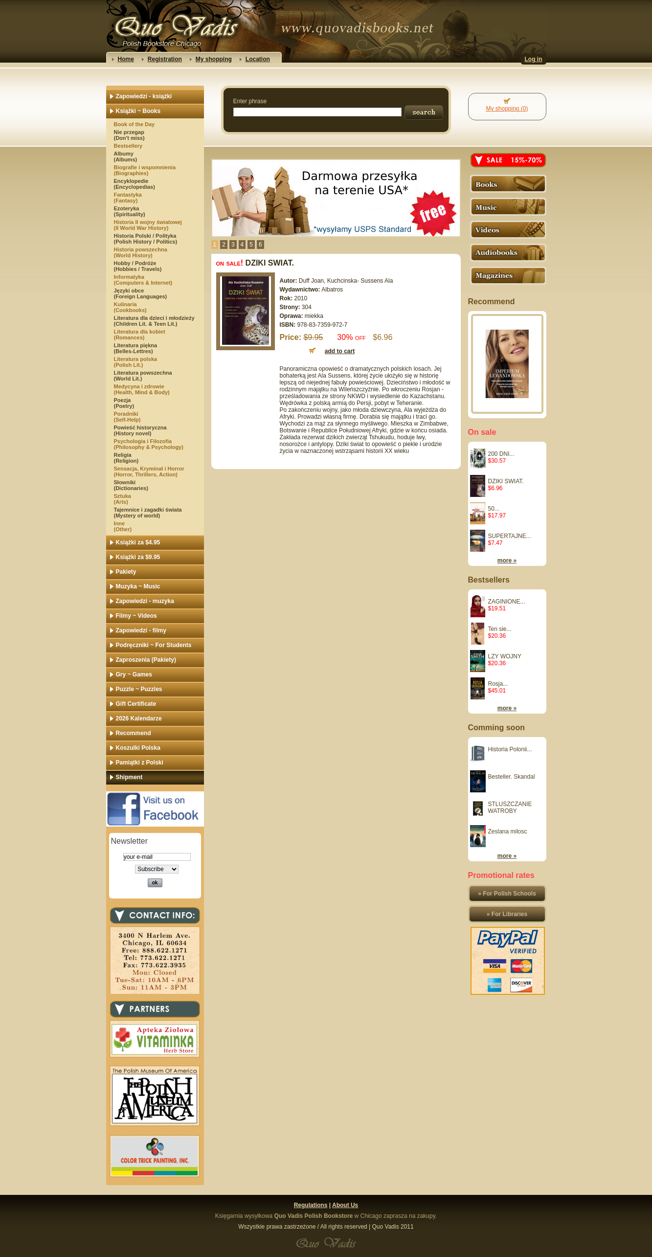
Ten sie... (500, 629)
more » (507, 560)
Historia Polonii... (510, 749)
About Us (345, 1205)
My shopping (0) (507, 108)
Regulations (311, 1205)
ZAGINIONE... (506, 601)
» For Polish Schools (507, 893)
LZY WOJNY (504, 656)
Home (126, 59)
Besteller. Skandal (511, 776)
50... (493, 508)
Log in (533, 59)
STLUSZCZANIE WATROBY (510, 807)
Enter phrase (250, 101)
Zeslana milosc (507, 831)
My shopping (214, 59)
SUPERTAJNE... (509, 536)
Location (258, 59)
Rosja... (498, 683)
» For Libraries (507, 914)
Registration (165, 59)
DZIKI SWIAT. (506, 481)
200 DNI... (501, 453)
